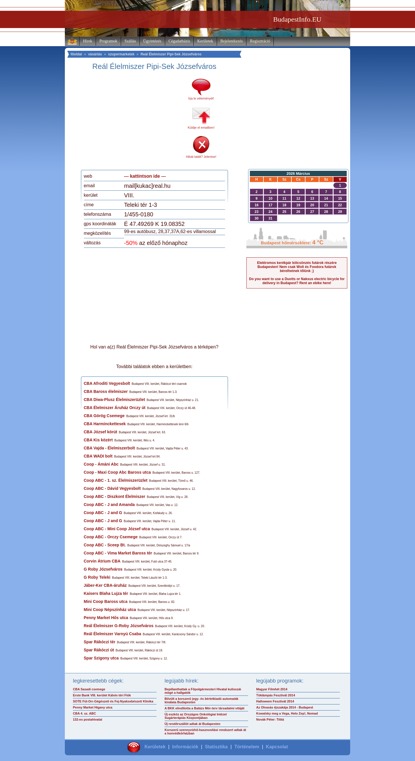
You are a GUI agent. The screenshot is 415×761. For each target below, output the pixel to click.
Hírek (87, 41)
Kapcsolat (277, 746)
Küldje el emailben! (201, 127)
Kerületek (205, 41)
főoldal (76, 54)
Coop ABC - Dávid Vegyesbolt (112, 488)
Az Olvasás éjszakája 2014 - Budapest (284, 707)
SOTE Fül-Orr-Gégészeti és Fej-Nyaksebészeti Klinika (113, 701)
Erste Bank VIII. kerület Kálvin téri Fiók (102, 695)
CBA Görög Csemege (104, 415)
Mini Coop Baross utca (106, 601)
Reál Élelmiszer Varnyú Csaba (112, 633)
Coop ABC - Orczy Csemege (111, 537)
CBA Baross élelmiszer (106, 391)
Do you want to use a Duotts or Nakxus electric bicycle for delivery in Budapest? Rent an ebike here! (296, 281)
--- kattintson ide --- (145, 176)
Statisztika (216, 746)
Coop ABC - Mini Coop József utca (117, 528)
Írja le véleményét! (201, 98)
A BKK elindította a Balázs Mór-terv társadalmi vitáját (204, 708)
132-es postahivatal (87, 719)
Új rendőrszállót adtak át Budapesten (192, 724)
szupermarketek (121, 54)
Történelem (246, 746)
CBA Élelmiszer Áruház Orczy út (115, 407)
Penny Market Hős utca (106, 617)
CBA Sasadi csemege (89, 689)
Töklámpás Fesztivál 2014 (275, 695)
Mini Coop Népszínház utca (110, 609)
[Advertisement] (132, 122)
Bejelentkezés (231, 41)
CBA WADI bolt (98, 456)
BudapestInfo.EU (297, 19)
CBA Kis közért (98, 440)
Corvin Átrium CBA (102, 561)
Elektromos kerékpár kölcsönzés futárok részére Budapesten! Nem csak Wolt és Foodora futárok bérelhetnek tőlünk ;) (297, 267)
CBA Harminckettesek (105, 423)
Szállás (130, 41)
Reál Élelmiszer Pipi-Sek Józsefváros (171, 54)
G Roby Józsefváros (103, 569)
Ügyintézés (152, 41)
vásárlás (95, 54)
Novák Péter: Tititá (270, 719)
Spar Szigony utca (101, 658)
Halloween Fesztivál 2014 (275, 701)
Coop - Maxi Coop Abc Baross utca (117, 472)
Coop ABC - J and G (103, 512)
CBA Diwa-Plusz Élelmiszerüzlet (114, 399)
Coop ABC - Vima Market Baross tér (118, 553)
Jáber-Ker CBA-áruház (105, 585)
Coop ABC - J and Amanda (109, 504)
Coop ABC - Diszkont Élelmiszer (114, 496)
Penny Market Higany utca (92, 707)
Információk (185, 746)
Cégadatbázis (179, 41)
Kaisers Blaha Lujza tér (106, 593)
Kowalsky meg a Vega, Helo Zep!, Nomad (287, 713)
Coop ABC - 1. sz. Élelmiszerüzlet (116, 480)
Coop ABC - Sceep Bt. (105, 545)
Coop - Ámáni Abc (101, 464)
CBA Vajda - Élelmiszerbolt (109, 448)
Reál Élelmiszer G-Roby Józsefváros (119, 625)
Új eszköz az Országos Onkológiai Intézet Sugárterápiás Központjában (196, 716)
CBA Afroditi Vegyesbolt (107, 383)
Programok (108, 41)
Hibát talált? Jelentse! (201, 156)
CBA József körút (100, 432)
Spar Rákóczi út (99, 650)
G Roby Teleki (97, 577)
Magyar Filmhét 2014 (271, 689)
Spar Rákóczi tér (100, 642)
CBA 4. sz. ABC (84, 713)
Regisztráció (260, 41)
